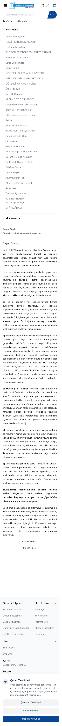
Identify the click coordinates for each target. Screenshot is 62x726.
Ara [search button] (52, 14)
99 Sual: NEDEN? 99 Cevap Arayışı (14, 200)
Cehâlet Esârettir (14, 167)
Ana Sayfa (7, 21)
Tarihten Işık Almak (15, 193)
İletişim (9, 120)
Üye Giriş (7, 653)
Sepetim (39, 634)
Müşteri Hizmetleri (44, 628)
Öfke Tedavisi (12, 88)
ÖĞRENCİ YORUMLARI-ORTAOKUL (24, 78)
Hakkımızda (11, 141)
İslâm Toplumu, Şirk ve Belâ (20, 115)
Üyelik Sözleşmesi (15, 36)
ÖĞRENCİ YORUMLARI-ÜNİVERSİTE (25, 73)
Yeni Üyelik (9, 647)
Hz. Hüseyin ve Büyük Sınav (20, 130)
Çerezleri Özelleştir (31, 702)
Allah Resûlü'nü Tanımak (18, 183)
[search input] (30, 15)
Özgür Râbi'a (12, 68)
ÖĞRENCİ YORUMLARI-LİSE (20, 83)
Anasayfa (40, 609)
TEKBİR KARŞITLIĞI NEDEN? (20, 42)
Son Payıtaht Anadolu (17, 57)
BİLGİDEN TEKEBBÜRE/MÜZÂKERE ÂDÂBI (28, 52)
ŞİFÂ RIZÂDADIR (14, 208)
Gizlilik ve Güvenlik (15, 146)
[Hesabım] (47, 5)
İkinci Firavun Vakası (16, 125)
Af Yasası (10, 188)
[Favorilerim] (42, 5)
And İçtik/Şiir (12, 172)
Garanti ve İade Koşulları (18, 156)
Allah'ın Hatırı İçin (15, 177)
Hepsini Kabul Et (31, 718)
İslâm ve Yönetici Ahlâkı (18, 109)
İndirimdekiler (42, 621)
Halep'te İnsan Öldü (16, 136)
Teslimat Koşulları (15, 47)
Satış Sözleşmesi (14, 62)
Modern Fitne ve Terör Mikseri (21, 104)
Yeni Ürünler (41, 615)
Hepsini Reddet (31, 710)
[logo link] (24, 5)
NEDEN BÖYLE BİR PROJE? (19, 99)
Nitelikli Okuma (13, 94)
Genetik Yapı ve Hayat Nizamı (21, 151)
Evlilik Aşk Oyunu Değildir (19, 162)
